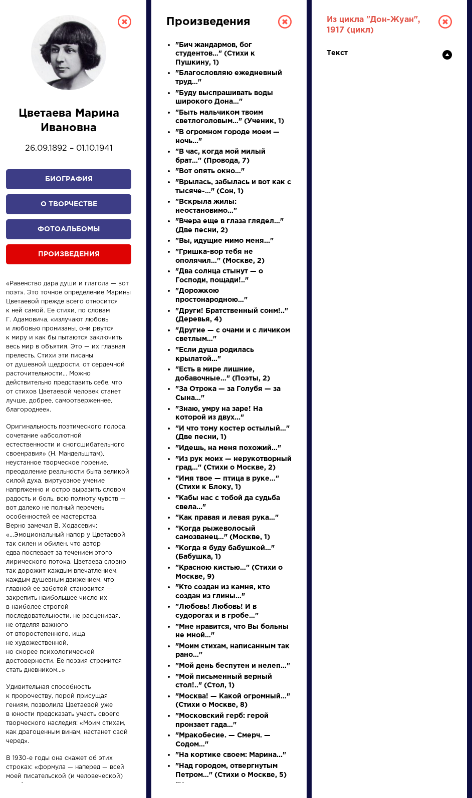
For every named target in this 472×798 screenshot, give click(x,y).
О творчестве (69, 204)
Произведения (69, 254)
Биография (69, 179)
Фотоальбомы (69, 229)
